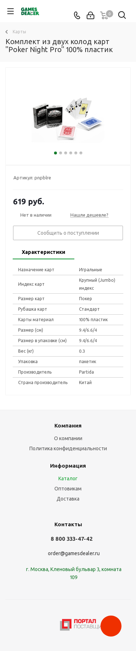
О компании (68, 438)
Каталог (68, 478)
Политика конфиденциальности (68, 448)
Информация (68, 466)
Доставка (68, 499)
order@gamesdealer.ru (74, 553)
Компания (68, 425)
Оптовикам (68, 489)
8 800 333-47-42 (71, 539)
